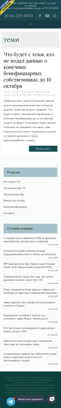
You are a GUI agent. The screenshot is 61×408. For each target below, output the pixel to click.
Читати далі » (44, 148)
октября (22, 95)
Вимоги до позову (14, 200)
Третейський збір (14, 194)
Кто (13, 95)
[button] (30, 24)
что (53, 95)
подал (29, 95)
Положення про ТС (15, 188)
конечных (7, 95)
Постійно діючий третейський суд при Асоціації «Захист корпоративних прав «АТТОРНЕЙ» (30, 5)
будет (37, 92)
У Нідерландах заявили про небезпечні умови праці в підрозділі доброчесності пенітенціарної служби (30, 357)
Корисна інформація (15, 206)
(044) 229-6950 (19, 15)
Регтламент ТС (12, 181)
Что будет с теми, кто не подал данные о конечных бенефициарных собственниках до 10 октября (29, 70)
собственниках (39, 95)
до (49, 92)
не (17, 95)
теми (48, 95)
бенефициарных (27, 92)
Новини (7, 92)
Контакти (9, 213)
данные (44, 92)
